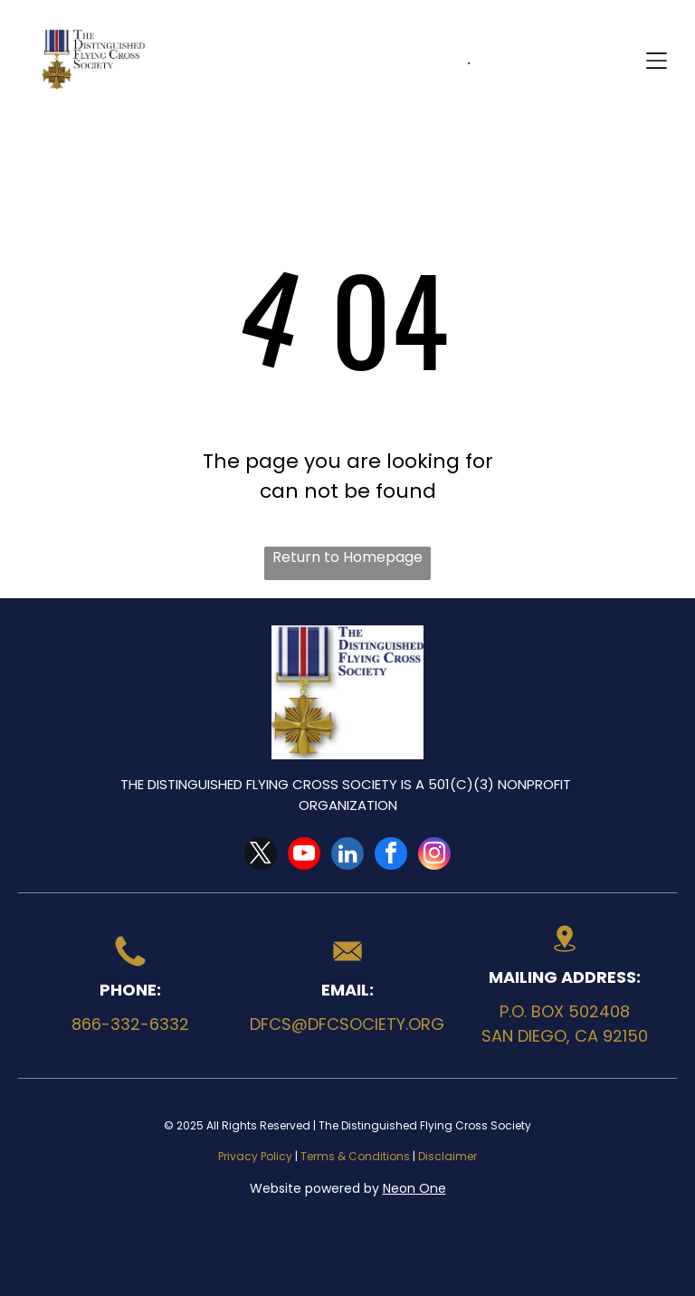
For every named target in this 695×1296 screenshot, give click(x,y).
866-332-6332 (130, 1024)
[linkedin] (347, 855)
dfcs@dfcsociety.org (347, 1024)
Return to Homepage (347, 557)
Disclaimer (447, 1156)
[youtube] (304, 855)
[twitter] (260, 855)
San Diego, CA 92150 (564, 1035)
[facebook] (391, 855)
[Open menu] (656, 60)
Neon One (414, 1188)
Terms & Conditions (355, 1156)
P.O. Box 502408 (565, 1011)
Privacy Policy (255, 1156)
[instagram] (434, 855)
